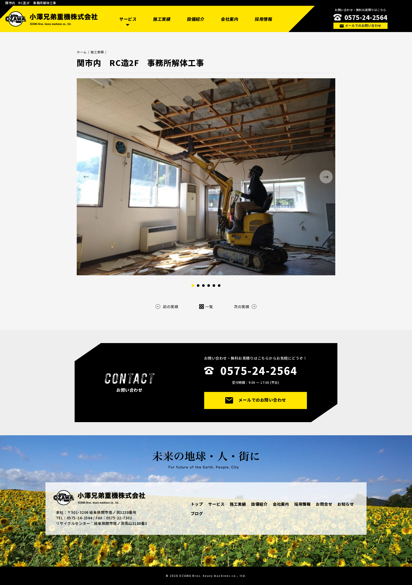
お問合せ (324, 504)
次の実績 (245, 306)
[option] (206, 176)
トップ (197, 504)
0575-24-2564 (366, 17)
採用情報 (264, 19)
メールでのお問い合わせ (360, 25)
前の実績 (167, 306)
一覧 (206, 306)
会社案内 (229, 19)
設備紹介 (196, 19)
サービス (128, 19)
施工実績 (162, 19)
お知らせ (345, 504)
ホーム (82, 52)
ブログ (197, 513)
